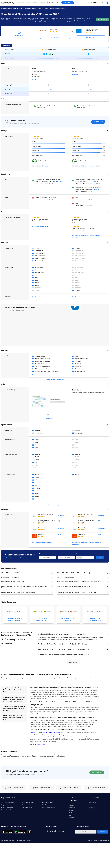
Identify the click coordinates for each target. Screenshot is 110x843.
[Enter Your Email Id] (85, 832)
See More (73, 662)
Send (99, 557)
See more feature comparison (55, 379)
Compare (42, 2)
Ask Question (50, 2)
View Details (36, 80)
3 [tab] (50, 414)
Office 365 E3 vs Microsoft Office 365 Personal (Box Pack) (73, 573)
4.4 (104, 142)
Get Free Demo (55, 37)
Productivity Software (18, 8)
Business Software (6, 8)
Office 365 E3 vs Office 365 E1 (68, 619)
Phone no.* (79, 554)
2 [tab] (49, 110)
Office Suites (61, 756)
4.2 (104, 151)
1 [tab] (48, 110)
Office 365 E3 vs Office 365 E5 (65, 577)
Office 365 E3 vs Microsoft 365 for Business (13, 573)
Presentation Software (29, 756)
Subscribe (102, 831)
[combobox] (79, 557)
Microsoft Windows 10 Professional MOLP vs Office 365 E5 (18, 592)
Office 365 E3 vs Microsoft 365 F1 (10, 577)
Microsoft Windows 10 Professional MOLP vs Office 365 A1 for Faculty (77, 592)
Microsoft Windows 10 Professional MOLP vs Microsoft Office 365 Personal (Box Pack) (24, 587)
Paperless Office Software (10, 756)
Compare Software (30, 8)
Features (34, 141)
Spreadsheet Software (47, 756)
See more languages (55, 505)
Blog (58, 2)
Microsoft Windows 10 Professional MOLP (92, 30)
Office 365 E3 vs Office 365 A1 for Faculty (12, 581)
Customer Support (37, 155)
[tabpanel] (48, 106)
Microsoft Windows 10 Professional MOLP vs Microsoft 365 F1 (75, 586)
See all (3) (49, 418)
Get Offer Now (98, 122)
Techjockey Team (40, 744)
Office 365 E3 (53, 29)
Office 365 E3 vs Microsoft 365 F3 (41, 619)
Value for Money (36, 146)
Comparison (102, 19)
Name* (41, 554)
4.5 (104, 146)
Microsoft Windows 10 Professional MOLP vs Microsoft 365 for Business (78, 581)
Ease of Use (35, 150)
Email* (59, 554)
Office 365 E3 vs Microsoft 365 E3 (95, 619)
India (94, 2)
